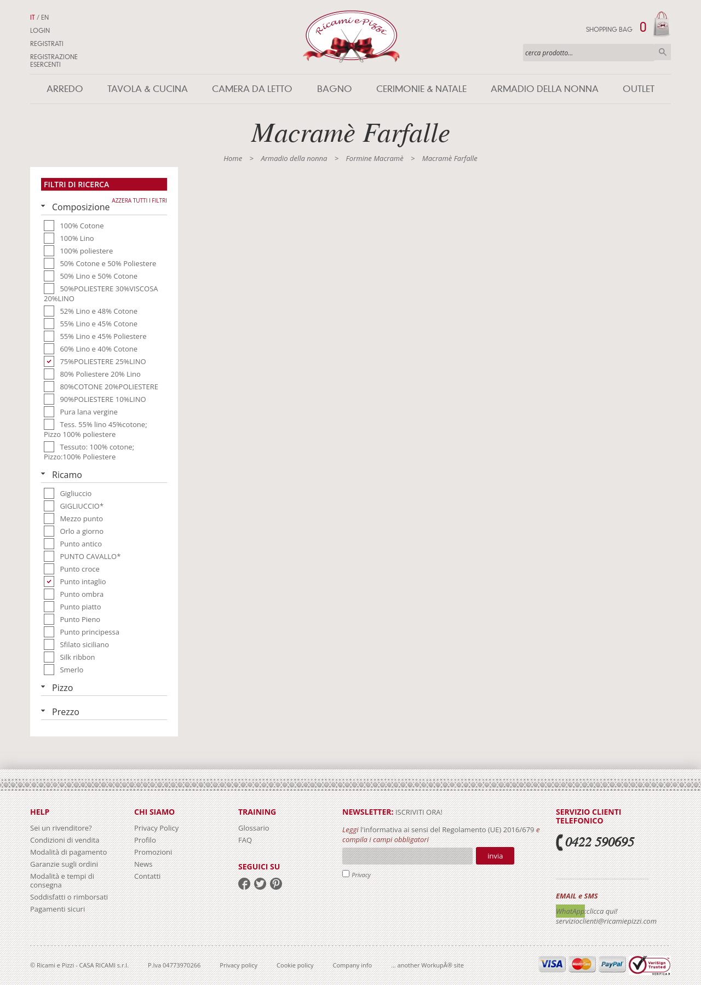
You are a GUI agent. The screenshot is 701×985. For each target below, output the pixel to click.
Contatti (147, 876)
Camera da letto (252, 89)
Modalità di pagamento (68, 852)
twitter (260, 884)
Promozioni (153, 852)
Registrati (47, 44)
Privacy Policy (156, 828)
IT (32, 17)
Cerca (662, 52)
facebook (244, 884)
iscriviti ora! (418, 812)
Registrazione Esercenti (54, 60)
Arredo (65, 89)
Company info (352, 965)
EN (45, 17)
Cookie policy (295, 965)
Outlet (638, 89)
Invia (495, 856)
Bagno (334, 89)
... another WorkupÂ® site (427, 965)
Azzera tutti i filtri (139, 200)
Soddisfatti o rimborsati (69, 897)
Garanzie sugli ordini (64, 864)
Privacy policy (238, 965)
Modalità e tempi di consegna (62, 880)
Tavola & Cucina (147, 89)
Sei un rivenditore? (61, 828)
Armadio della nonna (545, 89)
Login (40, 30)
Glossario (253, 828)
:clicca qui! (601, 911)
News (143, 864)
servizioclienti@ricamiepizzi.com (606, 921)
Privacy (361, 875)
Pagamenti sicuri (57, 909)
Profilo (145, 840)
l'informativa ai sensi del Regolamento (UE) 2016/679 (447, 829)
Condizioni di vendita (65, 840)
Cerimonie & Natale (421, 89)
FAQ (245, 840)
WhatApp (570, 911)
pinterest (276, 884)
